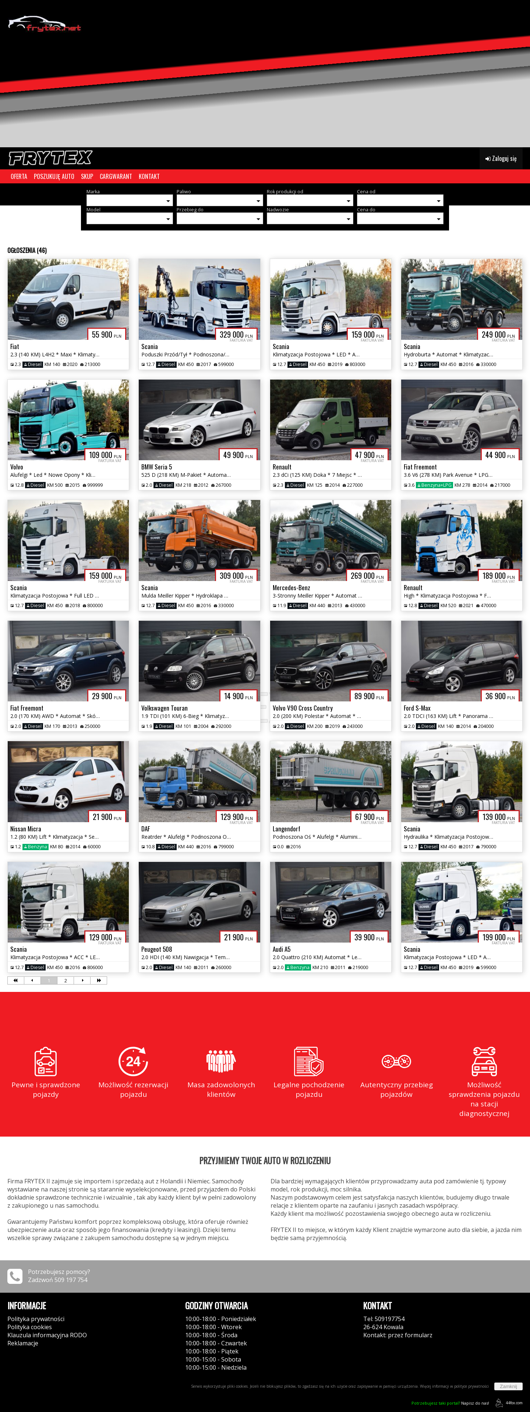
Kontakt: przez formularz (397, 1335)
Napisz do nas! (450, 1403)
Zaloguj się (501, 158)
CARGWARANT (116, 176)
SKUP (87, 176)
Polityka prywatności (35, 1319)
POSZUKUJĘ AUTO (54, 176)
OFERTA (19, 176)
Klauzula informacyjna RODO (47, 1335)
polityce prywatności (471, 1386)
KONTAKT (149, 176)
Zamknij (508, 1386)
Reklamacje (22, 1343)
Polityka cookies (29, 1327)
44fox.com (508, 1403)
